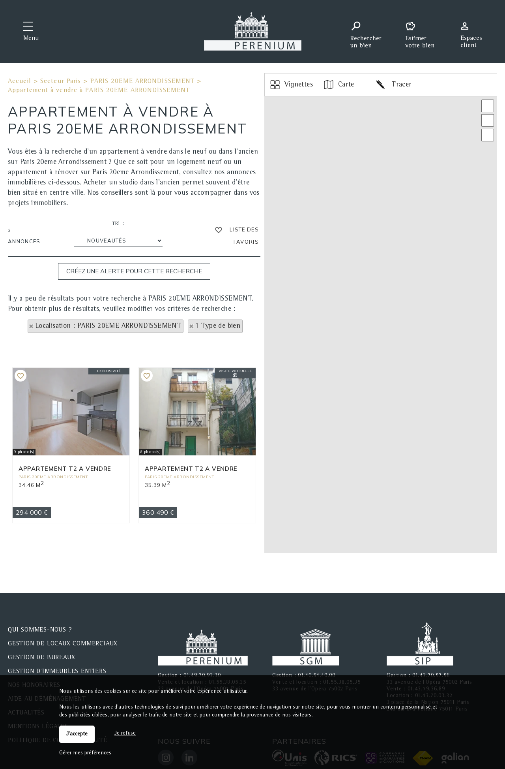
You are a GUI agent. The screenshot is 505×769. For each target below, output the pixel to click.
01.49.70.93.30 (202, 655)
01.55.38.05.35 (227, 662)
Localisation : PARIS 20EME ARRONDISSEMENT (108, 326)
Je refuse (125, 733)
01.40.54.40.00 (316, 655)
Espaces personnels (474, 31)
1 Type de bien (218, 326)
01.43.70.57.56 (431, 655)
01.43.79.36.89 (426, 668)
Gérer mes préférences (85, 753)
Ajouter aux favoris (20, 425)
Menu (31, 39)
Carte (338, 84)
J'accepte (77, 734)
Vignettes (291, 84)
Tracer (394, 84)
